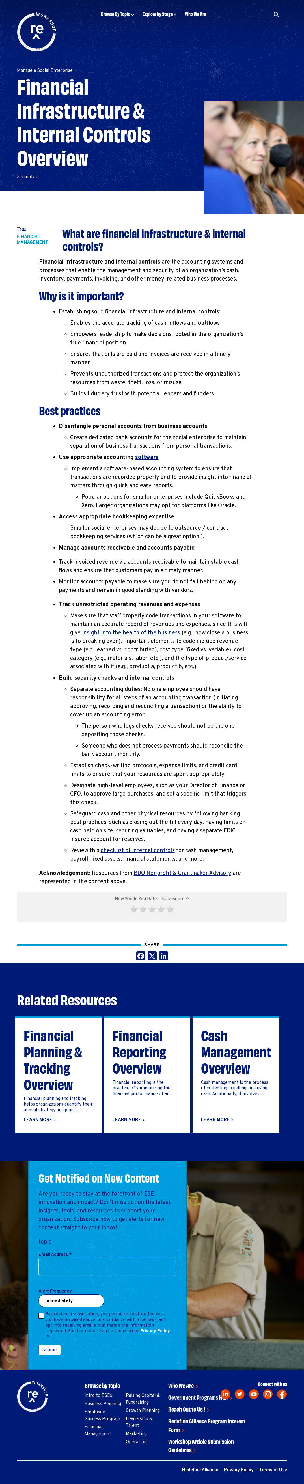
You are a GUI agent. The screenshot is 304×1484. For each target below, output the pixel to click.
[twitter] (240, 1394)
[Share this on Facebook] (140, 957)
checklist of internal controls (138, 850)
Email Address (55, 1255)
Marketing (136, 1434)
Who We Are (195, 14)
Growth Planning (143, 1411)
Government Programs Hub (198, 1397)
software (147, 457)
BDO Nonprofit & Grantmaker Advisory (182, 873)
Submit (49, 1350)
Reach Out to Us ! (186, 1409)
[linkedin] (225, 1394)
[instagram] (268, 1394)
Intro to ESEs (98, 1396)
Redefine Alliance (200, 1470)
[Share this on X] (152, 957)
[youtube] (254, 1394)
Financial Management (32, 239)
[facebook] (282, 1394)
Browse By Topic (115, 14)
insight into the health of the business (131, 633)
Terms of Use (273, 1470)
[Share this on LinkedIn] (163, 957)
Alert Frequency (55, 1291)
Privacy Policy (155, 1331)
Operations (137, 1442)
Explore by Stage (158, 14)
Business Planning (103, 1404)
